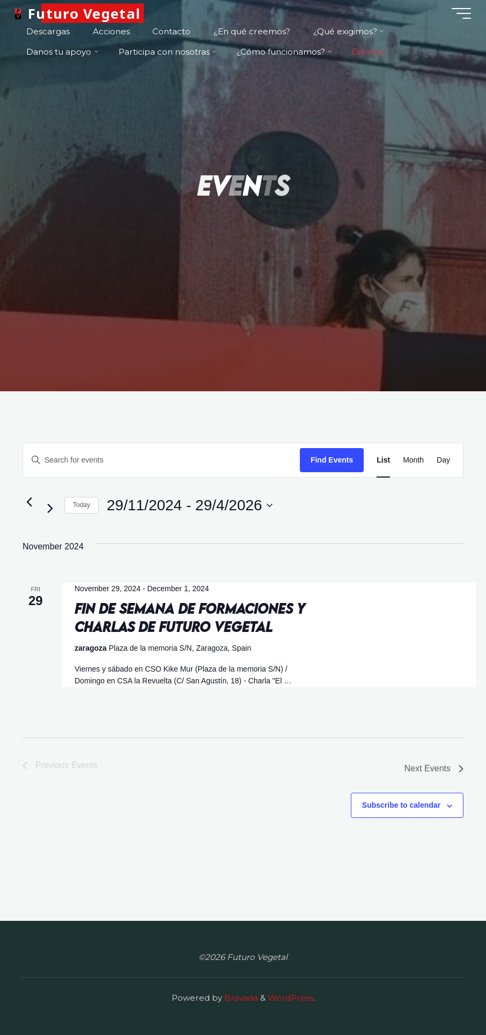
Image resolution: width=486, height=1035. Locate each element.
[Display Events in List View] (383, 460)
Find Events (332, 460)
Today (81, 505)
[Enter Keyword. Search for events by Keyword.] (161, 460)
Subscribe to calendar (401, 805)
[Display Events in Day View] (443, 460)
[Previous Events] (29, 502)
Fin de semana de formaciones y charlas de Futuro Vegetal (190, 617)
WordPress (290, 998)
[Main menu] (460, 13)
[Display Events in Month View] (413, 460)
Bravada (240, 998)
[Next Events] (49, 508)
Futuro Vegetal (85, 13)
